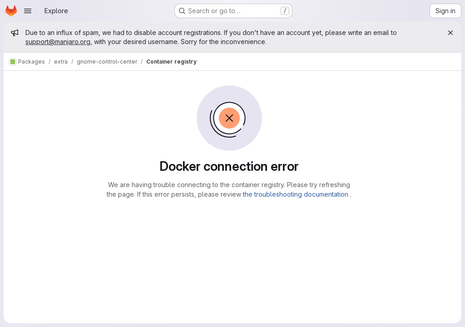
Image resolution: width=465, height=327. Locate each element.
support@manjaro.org (57, 41)
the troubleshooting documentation (296, 194)
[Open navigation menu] (27, 11)
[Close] (450, 32)
